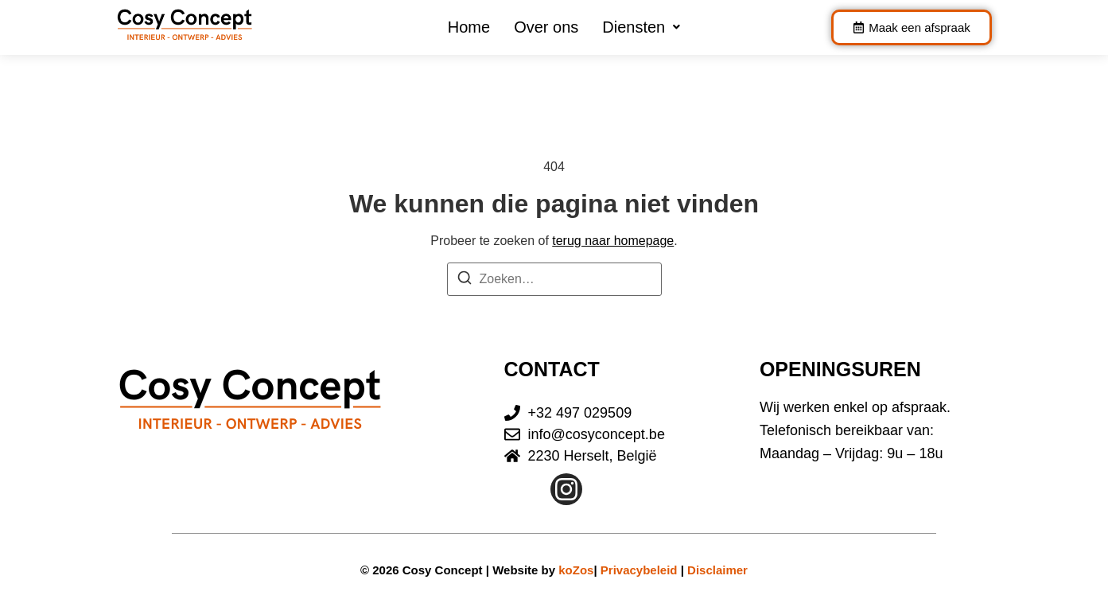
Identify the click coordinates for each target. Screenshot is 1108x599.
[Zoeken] (464, 280)
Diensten (641, 27)
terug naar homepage (613, 240)
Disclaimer (717, 570)
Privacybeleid (639, 570)
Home (469, 27)
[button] (641, 27)
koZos (575, 570)
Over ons (546, 27)
